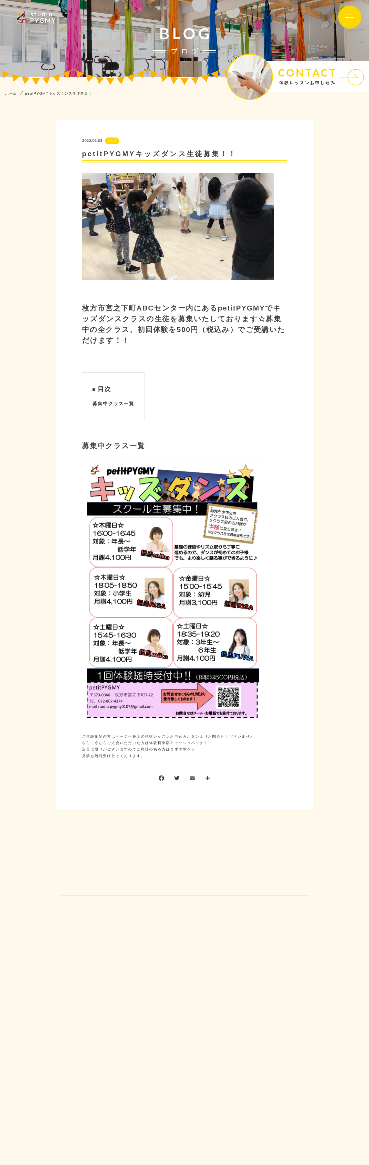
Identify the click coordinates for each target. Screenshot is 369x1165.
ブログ (112, 141)
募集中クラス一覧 (113, 403)
